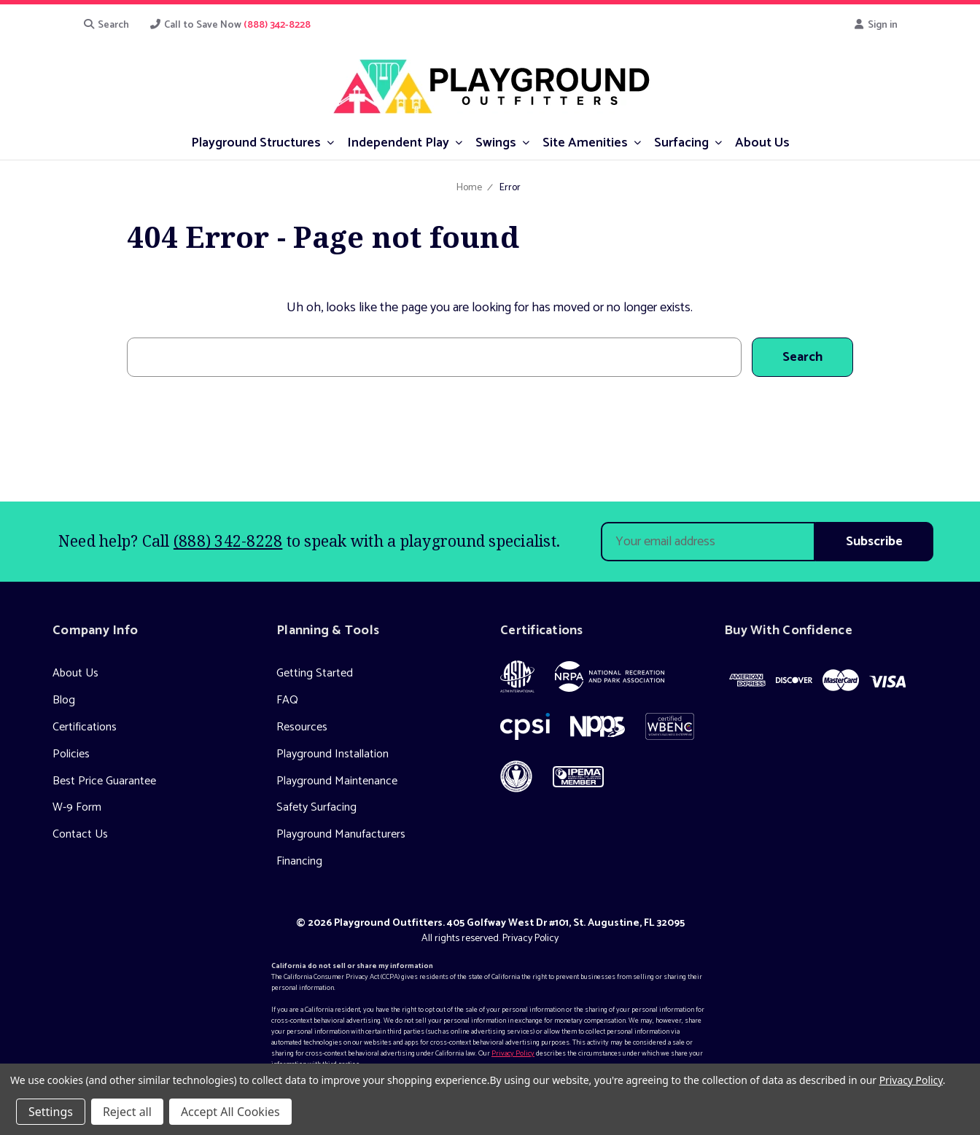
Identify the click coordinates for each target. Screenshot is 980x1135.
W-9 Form (76, 807)
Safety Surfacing (316, 807)
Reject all (127, 1112)
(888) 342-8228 (228, 541)
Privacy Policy (530, 938)
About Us (75, 673)
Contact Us (80, 834)
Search (105, 25)
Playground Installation (332, 754)
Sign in (875, 25)
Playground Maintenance (336, 781)
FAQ (287, 700)
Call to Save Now (230, 25)
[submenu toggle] (331, 142)
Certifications (84, 727)
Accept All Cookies (230, 1112)
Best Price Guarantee (104, 781)
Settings (50, 1112)
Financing (299, 861)
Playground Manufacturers (340, 834)
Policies (71, 754)
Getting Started (314, 673)
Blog (63, 700)
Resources (301, 727)
